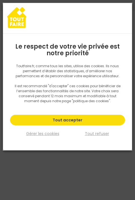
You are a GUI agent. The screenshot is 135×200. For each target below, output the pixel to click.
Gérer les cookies (42, 133)
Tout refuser (97, 133)
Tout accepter (67, 120)
